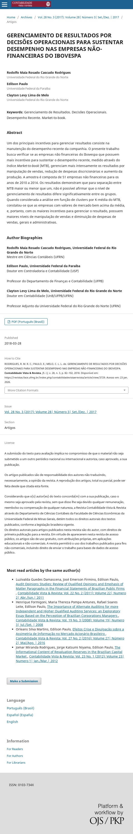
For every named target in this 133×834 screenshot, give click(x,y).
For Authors (15, 756)
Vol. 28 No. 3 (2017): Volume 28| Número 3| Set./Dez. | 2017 (78, 17)
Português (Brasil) (20, 708)
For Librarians (16, 762)
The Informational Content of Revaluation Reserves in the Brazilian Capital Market (69, 651)
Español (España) (20, 715)
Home (11, 17)
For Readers (15, 749)
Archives (26, 17)
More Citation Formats (23, 390)
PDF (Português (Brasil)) (27, 322)
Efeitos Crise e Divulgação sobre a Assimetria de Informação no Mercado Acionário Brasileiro (70, 631)
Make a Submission (24, 681)
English (12, 722)
